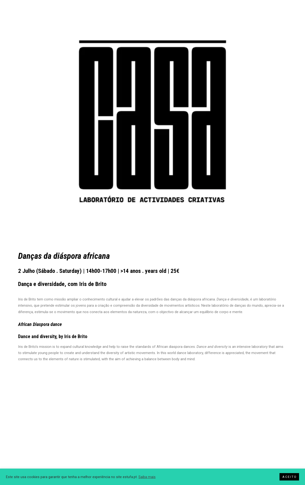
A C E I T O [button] (289, 477)
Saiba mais (147, 477)
